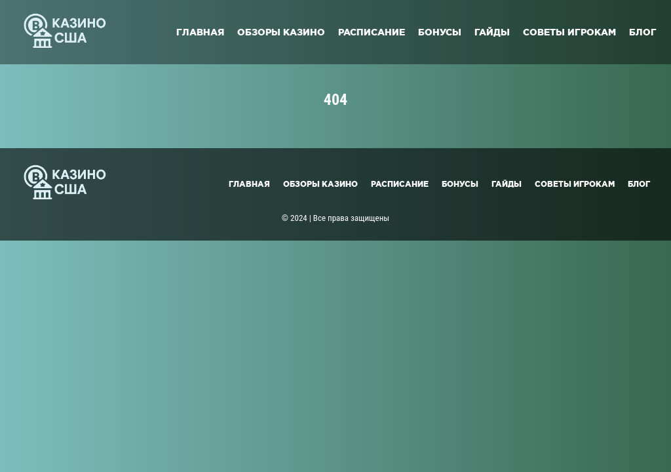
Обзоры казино (281, 32)
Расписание (371, 32)
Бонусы (439, 32)
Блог (643, 32)
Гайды (492, 32)
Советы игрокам (569, 32)
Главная (200, 32)
